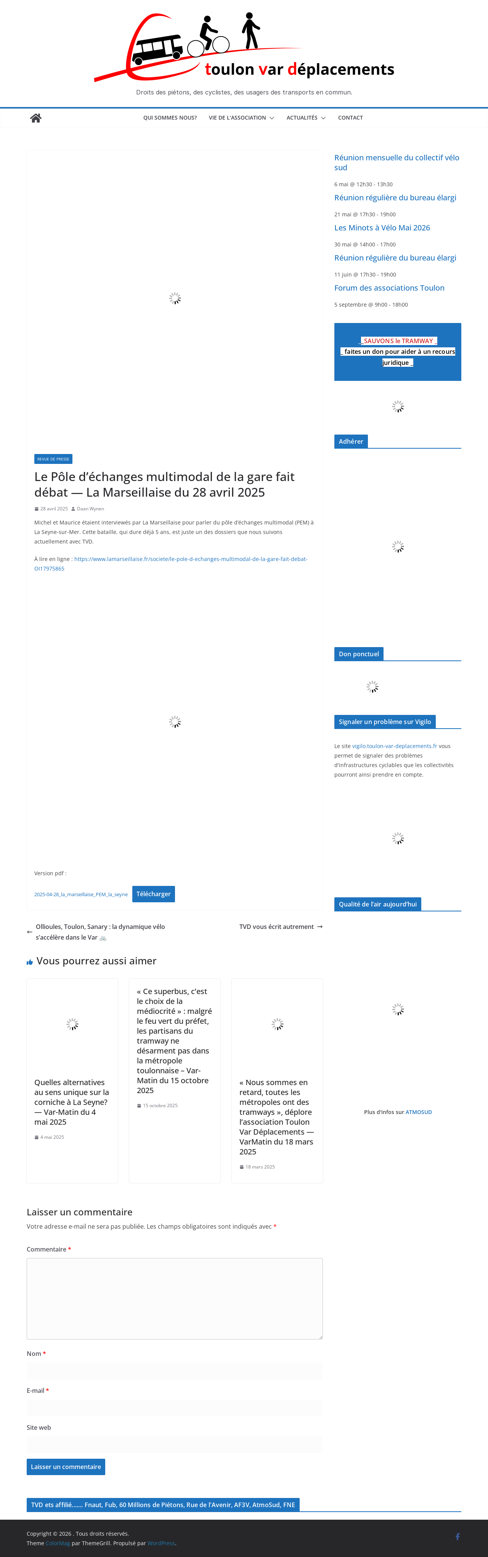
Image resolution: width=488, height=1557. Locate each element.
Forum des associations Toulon (389, 288)
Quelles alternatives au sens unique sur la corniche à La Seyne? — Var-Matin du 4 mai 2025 (71, 1102)
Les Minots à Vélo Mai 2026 (382, 227)
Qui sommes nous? (170, 117)
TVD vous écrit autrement (281, 926)
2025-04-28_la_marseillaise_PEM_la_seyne (81, 894)
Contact (350, 117)
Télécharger (153, 894)
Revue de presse (53, 459)
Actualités (302, 117)
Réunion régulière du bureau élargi (395, 197)
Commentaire (49, 1249)
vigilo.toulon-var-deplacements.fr (394, 746)
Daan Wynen (90, 508)
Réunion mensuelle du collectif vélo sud (396, 162)
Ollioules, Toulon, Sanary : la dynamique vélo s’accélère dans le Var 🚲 (96, 932)
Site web (39, 1427)
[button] (270, 118)
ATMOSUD (419, 1112)
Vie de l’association (237, 117)
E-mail (38, 1390)
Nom (36, 1353)
